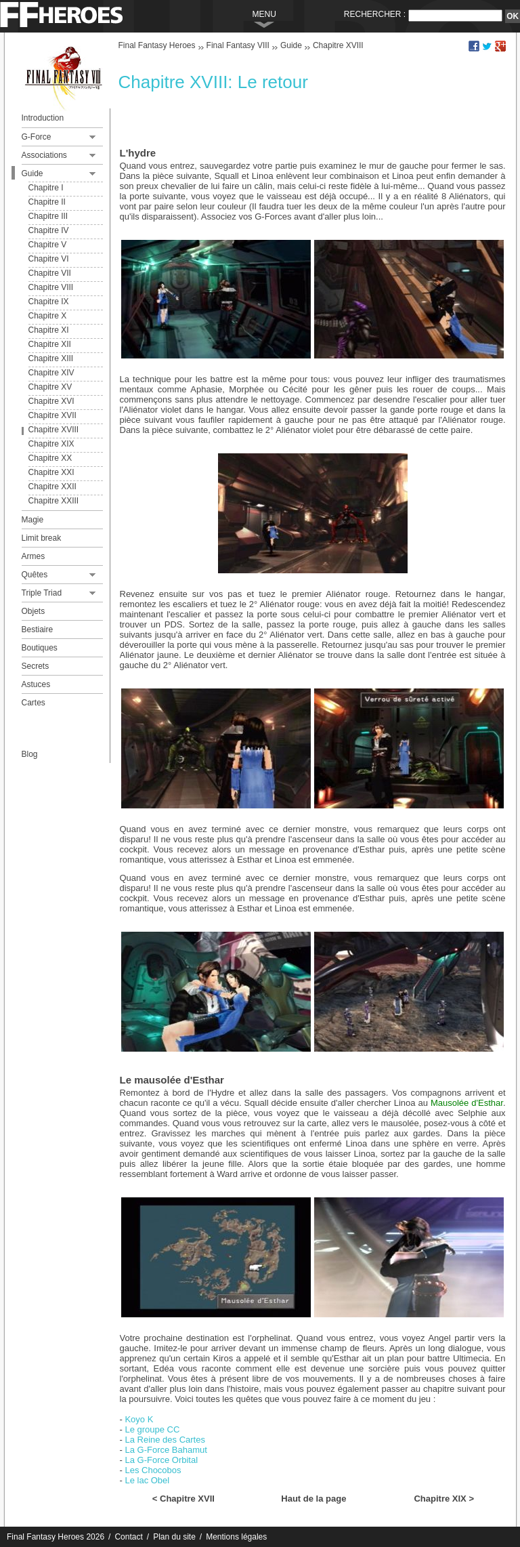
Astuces (36, 684)
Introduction (43, 118)
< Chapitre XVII (183, 1498)
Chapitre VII (49, 273)
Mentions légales (236, 1537)
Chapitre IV (48, 230)
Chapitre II (47, 202)
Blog (30, 754)
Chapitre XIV (51, 372)
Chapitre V (47, 244)
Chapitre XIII (51, 358)
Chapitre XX (50, 458)
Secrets (35, 666)
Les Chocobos (153, 1470)
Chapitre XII (49, 344)
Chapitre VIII (51, 287)
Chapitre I (46, 187)
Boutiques (40, 648)
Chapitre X (47, 316)
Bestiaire (37, 629)
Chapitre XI (48, 330)
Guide (32, 173)
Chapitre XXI (51, 472)
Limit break (42, 538)
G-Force (36, 137)
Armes (33, 556)
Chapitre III (48, 216)
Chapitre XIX (51, 444)
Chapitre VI (48, 259)
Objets (33, 611)
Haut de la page (313, 1498)
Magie (33, 519)
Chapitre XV (50, 387)
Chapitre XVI (51, 401)
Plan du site (174, 1537)
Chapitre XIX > (444, 1498)
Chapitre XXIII (53, 501)
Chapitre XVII (52, 415)
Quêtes (35, 574)
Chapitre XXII (52, 486)
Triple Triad (42, 593)
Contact (128, 1537)
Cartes (33, 702)
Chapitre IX (48, 301)
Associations (44, 155)
